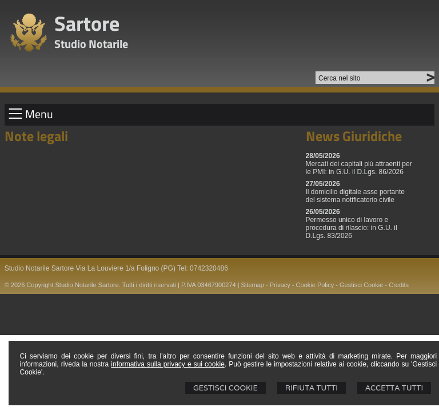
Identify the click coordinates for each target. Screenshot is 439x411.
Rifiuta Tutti (311, 388)
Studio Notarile (91, 44)
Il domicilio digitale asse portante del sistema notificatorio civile (355, 196)
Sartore (86, 23)
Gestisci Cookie (225, 388)
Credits (399, 284)
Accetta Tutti (394, 388)
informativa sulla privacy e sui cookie (168, 364)
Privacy (280, 284)
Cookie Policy (315, 284)
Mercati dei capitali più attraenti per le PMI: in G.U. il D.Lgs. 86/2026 (359, 168)
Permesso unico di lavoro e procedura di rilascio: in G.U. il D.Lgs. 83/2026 (351, 228)
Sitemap (252, 284)
